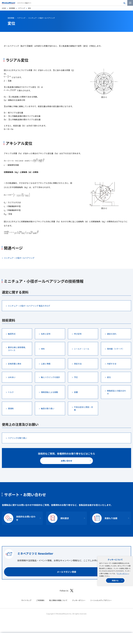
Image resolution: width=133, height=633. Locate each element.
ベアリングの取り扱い (17, 438)
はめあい (12, 377)
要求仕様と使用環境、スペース (17, 349)
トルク (11, 392)
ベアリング (21, 8)
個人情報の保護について (58, 600)
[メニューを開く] (130, 3)
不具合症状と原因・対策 (83, 408)
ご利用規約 (40, 600)
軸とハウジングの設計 (50, 377)
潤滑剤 (11, 408)
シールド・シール (81, 348)
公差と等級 (45, 363)
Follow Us (66, 590)
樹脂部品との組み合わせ (116, 392)
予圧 (76, 377)
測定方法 (78, 363)
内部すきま (111, 363)
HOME (4, 8)
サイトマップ (26, 600)
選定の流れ (111, 333)
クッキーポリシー (122, 573)
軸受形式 (12, 333)
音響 (76, 392)
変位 (109, 377)
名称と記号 (45, 333)
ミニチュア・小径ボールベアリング (41, 18)
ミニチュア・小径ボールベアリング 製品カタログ (29, 305)
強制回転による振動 (49, 392)
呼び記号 (78, 333)
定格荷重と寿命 (14, 363)
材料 (43, 348)
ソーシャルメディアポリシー (101, 600)
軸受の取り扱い (47, 408)
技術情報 (12, 8)
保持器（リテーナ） (115, 348)
